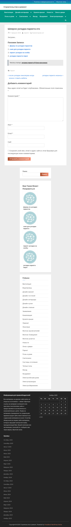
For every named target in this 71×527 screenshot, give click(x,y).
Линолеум (26, 327)
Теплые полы (27, 366)
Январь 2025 (8, 470)
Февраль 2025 (8, 467)
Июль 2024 (7, 491)
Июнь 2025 (7, 453)
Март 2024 (7, 505)
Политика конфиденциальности (44, 2)
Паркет (12, 70)
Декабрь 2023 (8, 515)
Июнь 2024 (7, 494)
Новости (50, 12)
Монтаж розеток (29, 339)
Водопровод (27, 288)
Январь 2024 (8, 511)
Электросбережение (30, 385)
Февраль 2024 (8, 508)
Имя (10, 125)
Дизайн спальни (28, 307)
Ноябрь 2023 (8, 518)
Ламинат (26, 323)
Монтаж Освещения (30, 335)
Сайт (9, 142)
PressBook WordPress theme (53, 524)
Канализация (27, 315)
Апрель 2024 (8, 501)
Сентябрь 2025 (8, 443)
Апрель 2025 (8, 460)
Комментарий (14, 96)
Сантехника (23, 16)
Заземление (27, 311)
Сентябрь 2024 (8, 484)
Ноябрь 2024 (8, 477)
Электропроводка (56, 16)
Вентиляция (8, 12)
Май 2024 (7, 498)
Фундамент (44, 16)
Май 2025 (7, 457)
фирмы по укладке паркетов (21, 46)
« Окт (41, 417)
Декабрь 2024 (8, 474)
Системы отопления (30, 362)
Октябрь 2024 (8, 481)
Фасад (35, 16)
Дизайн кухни (28, 303)
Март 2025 (7, 464)
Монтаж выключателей (31, 331)
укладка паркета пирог (19, 56)
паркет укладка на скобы (20, 53)
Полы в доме (9, 16)
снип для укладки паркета (20, 49)
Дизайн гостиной (29, 296)
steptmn (26, 33)
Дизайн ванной (28, 292)
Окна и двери (60, 12)
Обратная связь (61, 2)
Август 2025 (7, 447)
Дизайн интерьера (22, 12)
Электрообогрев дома (31, 378)
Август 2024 (7, 487)
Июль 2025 (7, 450)
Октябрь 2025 (8, 440)
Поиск (25, 171)
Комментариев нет (38, 33)
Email (10, 133)
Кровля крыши (39, 12)
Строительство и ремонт (15, 7)
